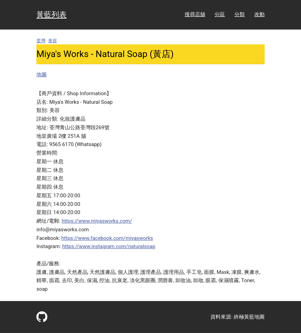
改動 (259, 14)
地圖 (41, 74)
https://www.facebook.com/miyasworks (107, 238)
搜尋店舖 (195, 14)
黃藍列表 (51, 14)
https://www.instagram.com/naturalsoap (108, 246)
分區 (220, 14)
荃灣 (40, 40)
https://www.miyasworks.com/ (97, 221)
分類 (239, 14)
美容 (52, 40)
